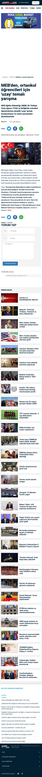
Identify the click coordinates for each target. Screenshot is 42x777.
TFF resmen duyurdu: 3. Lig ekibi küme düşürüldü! (29, 416)
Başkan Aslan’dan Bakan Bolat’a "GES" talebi (27, 377)
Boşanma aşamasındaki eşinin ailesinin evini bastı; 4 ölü (29, 636)
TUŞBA (32, 8)
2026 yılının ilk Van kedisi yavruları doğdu (13, 741)
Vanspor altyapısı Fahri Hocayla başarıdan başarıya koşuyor (29, 351)
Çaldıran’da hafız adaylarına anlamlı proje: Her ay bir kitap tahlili (20, 703)
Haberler (5, 77)
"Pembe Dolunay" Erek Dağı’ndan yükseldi (28, 558)
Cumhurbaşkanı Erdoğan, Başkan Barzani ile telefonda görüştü (28, 675)
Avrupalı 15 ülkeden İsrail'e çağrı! (27, 493)
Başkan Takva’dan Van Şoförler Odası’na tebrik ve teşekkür (18, 724)
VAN (17, 8)
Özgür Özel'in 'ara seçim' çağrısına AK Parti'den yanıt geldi (29, 519)
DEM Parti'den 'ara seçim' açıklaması (26, 429)
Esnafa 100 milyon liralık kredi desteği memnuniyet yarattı (27, 390)
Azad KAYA (34, 746)
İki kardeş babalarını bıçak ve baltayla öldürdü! (27, 532)
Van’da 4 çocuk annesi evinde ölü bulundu (14, 721)
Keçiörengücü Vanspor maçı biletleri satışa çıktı (28, 571)
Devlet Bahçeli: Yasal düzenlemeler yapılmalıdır (28, 597)
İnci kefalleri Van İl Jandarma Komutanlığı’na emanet (17, 734)
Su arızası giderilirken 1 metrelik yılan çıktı (14, 727)
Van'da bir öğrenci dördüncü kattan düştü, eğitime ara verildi (19, 717)
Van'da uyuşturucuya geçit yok (28, 468)
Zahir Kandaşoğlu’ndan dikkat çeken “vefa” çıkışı (15, 700)
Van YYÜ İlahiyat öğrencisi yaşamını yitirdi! (14, 738)
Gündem (3, 695)
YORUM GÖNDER (10, 263)
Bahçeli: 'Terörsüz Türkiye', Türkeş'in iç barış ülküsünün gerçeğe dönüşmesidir (28, 312)
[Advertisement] (21, 50)
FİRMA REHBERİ (24, 2)
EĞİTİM (11, 77)
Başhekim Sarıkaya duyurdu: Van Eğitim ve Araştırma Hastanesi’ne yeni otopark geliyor (21, 713)
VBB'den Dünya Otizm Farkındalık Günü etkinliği (28, 455)
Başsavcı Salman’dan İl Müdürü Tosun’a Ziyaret (29, 545)
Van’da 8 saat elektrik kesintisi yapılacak (28, 364)
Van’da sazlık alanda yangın (27, 481)
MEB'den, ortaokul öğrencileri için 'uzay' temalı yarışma (25, 77)
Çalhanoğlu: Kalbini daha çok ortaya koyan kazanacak (28, 662)
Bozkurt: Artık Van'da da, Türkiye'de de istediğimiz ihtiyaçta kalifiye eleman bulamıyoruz (21, 708)
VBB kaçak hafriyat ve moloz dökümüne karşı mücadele (28, 623)
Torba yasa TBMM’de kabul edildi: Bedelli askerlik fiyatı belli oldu (29, 442)
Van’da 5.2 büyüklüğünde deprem (28, 299)
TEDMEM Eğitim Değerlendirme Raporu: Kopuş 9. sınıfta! (29, 649)
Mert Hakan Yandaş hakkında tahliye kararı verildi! (28, 325)
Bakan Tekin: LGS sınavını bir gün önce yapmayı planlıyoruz (28, 506)
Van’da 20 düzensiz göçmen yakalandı (27, 584)
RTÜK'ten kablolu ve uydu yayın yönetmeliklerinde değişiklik (27, 610)
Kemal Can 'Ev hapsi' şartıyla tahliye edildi (28, 403)
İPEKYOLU (24, 8)
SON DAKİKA (10, 8)
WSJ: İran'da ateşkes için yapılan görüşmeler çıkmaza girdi (29, 338)
